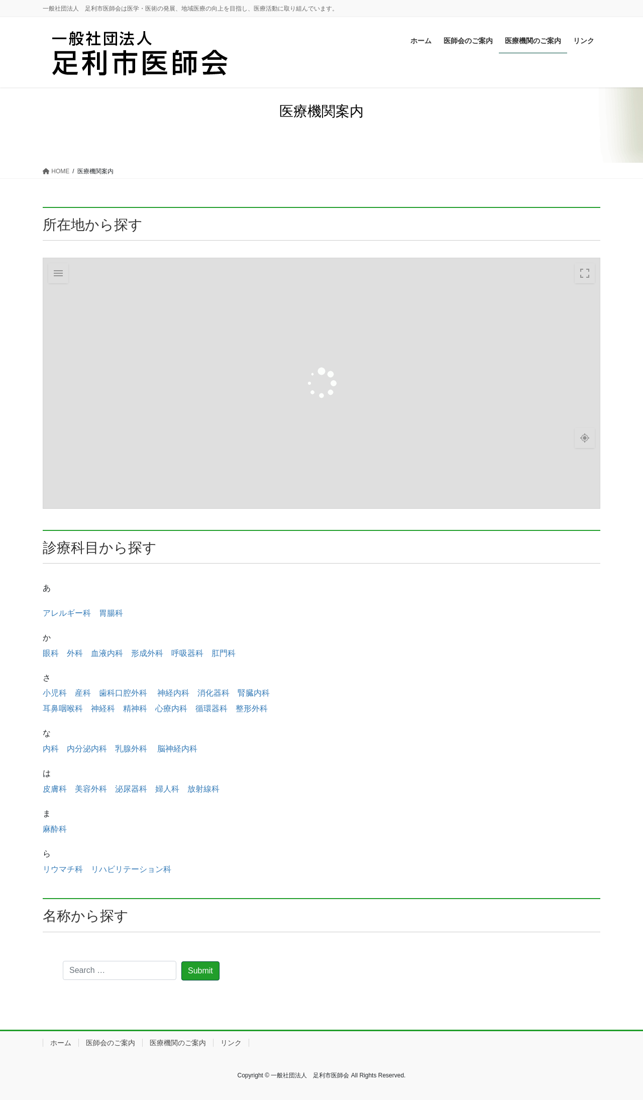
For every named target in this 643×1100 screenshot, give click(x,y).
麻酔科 (55, 829)
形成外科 (147, 653)
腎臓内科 (254, 693)
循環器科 (211, 708)
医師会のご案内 (110, 1043)
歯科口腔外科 (123, 693)
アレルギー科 (67, 613)
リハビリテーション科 (131, 869)
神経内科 (173, 693)
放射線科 (203, 789)
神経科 (103, 708)
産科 (83, 693)
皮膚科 (55, 789)
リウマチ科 (63, 869)
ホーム (60, 1043)
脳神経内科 (177, 748)
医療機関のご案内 (178, 1043)
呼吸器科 (187, 653)
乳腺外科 (132, 748)
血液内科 (107, 653)
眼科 (51, 653)
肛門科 (223, 653)
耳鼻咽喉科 (63, 708)
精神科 (135, 708)
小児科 (55, 693)
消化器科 (213, 693)
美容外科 (91, 789)
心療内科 (171, 708)
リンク (231, 1043)
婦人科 (167, 789)
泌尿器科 (131, 789)
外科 (75, 653)
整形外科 (252, 708)
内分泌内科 (87, 748)
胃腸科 (111, 613)
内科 (51, 748)
